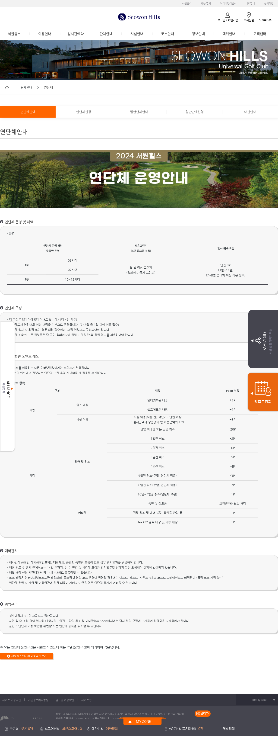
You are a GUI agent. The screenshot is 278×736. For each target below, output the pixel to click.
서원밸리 (186, 3)
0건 (200, 728)
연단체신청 (83, 112)
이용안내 (44, 34)
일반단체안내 (139, 112)
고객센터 (259, 34)
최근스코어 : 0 (72, 728)
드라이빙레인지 (228, 3)
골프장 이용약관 (65, 700)
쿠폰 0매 (27, 728)
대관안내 (250, 112)
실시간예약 (75, 34)
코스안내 (167, 34)
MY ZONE (143, 721)
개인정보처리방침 (38, 700)
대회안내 (250, 3)
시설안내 (136, 34)
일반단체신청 (195, 112)
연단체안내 (27, 112)
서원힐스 (14, 34)
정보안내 (198, 34)
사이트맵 (86, 700)
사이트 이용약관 (11, 700)
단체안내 (106, 34)
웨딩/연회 (206, 3)
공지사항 (268, 3)
